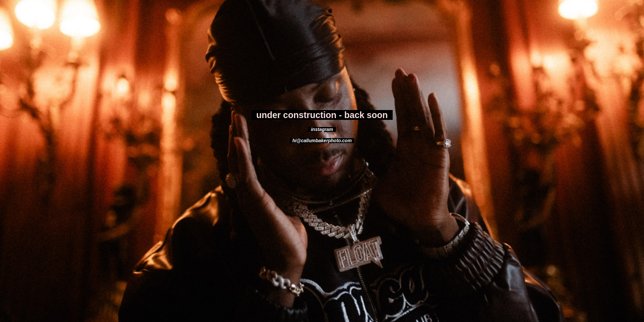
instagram (322, 129)
